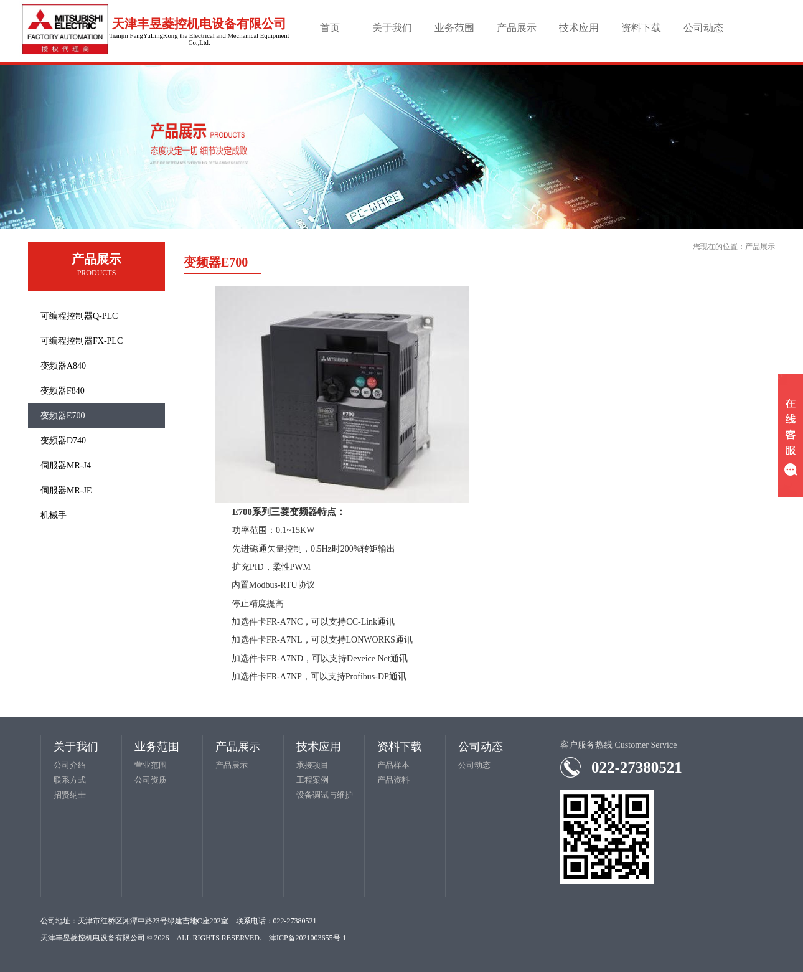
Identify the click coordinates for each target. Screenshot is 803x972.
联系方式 (70, 780)
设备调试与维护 (324, 795)
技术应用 (579, 27)
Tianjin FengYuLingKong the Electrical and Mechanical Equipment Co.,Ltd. (199, 39)
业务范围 (454, 27)
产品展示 (517, 27)
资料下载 (641, 27)
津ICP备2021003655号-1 (308, 937)
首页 (330, 27)
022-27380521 (636, 767)
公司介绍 (70, 765)
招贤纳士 (70, 795)
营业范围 (150, 765)
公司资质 (150, 780)
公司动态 (703, 27)
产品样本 (393, 765)
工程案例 (312, 780)
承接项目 (312, 765)
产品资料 (393, 780)
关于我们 (392, 27)
